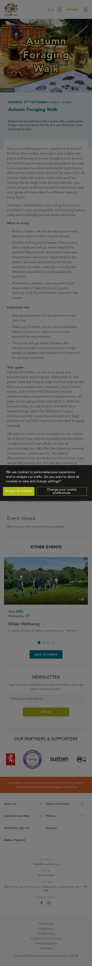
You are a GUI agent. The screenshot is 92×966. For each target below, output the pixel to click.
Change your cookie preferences (62, 491)
